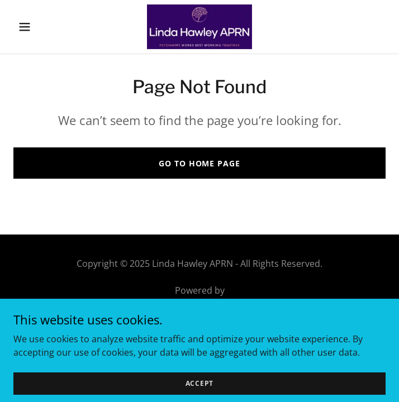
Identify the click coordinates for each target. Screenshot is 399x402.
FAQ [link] (199, 338)
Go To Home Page (199, 163)
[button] (41, 27)
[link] (199, 26)
